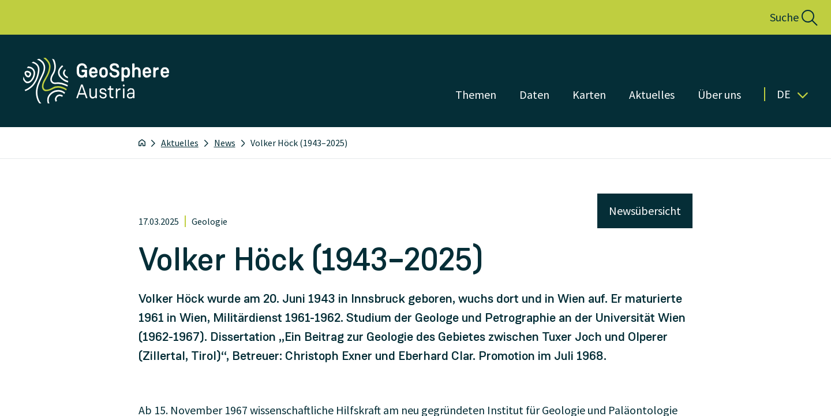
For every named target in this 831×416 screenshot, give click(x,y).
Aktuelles (180, 143)
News (224, 143)
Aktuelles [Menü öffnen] (652, 94)
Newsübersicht (645, 210)
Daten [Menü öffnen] (534, 94)
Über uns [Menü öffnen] (719, 94)
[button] (781, 17)
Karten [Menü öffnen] (589, 94)
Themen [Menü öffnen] (475, 94)
